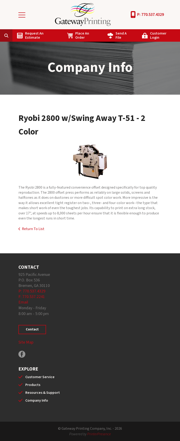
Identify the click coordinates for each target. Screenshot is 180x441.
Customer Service (40, 377)
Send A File (121, 35)
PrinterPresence (99, 434)
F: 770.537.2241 (31, 297)
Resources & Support (42, 392)
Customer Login (158, 35)
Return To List (33, 228)
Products (32, 384)
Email (23, 302)
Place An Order (82, 35)
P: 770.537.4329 (150, 15)
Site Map (25, 342)
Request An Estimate (34, 35)
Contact (32, 329)
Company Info (36, 400)
